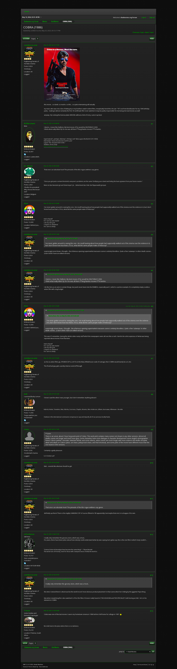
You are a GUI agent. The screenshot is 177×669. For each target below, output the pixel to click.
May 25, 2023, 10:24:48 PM (51, 123)
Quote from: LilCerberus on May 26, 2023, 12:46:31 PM (64, 579)
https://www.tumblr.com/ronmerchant (56, 146)
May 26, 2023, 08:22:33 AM (51, 498)
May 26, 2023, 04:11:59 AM (51, 306)
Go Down (26, 39)
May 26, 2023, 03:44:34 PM (51, 575)
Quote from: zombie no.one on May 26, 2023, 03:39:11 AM (65, 310)
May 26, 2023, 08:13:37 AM (51, 429)
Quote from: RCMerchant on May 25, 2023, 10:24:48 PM (64, 274)
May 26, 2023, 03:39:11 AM (51, 234)
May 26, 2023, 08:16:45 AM (51, 462)
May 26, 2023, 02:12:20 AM (51, 203)
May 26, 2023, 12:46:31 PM (51, 534)
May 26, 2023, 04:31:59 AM (51, 358)
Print (152, 39)
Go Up (25, 643)
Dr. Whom (28, 166)
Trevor (27, 610)
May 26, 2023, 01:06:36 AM (51, 166)
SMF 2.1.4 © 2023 (28, 664)
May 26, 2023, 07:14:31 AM (51, 394)
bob (25, 394)
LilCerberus (29, 534)
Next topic (149, 32)
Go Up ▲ (151, 664)
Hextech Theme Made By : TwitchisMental (35, 667)
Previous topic (138, 32)
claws (26, 429)
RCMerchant (29, 123)
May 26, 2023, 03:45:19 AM (51, 270)
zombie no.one (30, 45)
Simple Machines (38, 664)
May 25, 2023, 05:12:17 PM (51, 45)
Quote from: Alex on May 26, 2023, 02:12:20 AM (62, 239)
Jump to (121, 652)
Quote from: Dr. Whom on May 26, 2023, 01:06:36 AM (64, 503)
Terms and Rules (142, 664)
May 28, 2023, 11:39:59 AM (51, 610)
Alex (26, 203)
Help (134, 664)
